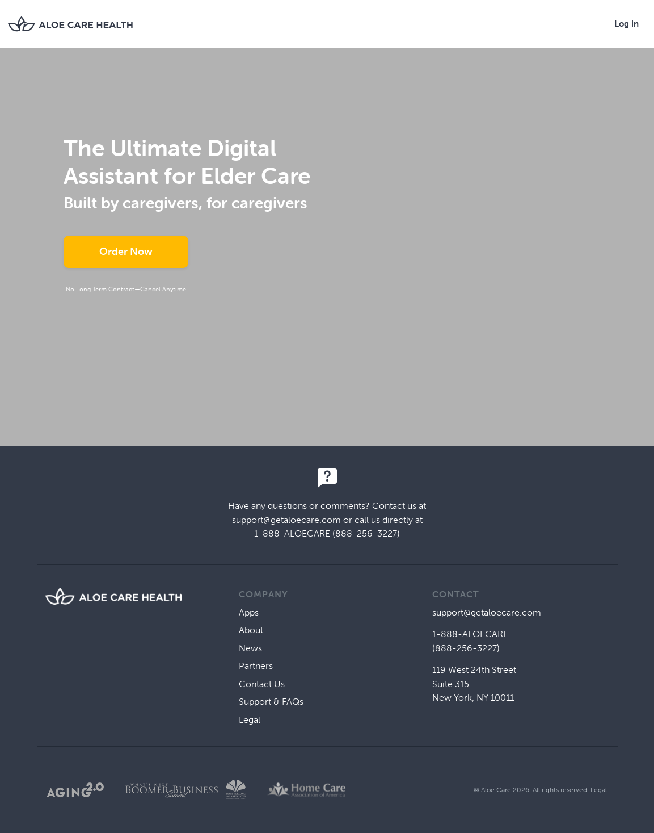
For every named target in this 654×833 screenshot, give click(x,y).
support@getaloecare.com (286, 519)
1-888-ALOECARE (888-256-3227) (327, 533)
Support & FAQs (271, 701)
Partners (256, 665)
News (250, 648)
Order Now (126, 251)
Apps (249, 612)
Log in (626, 24)
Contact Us (262, 684)
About (251, 630)
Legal (249, 719)
